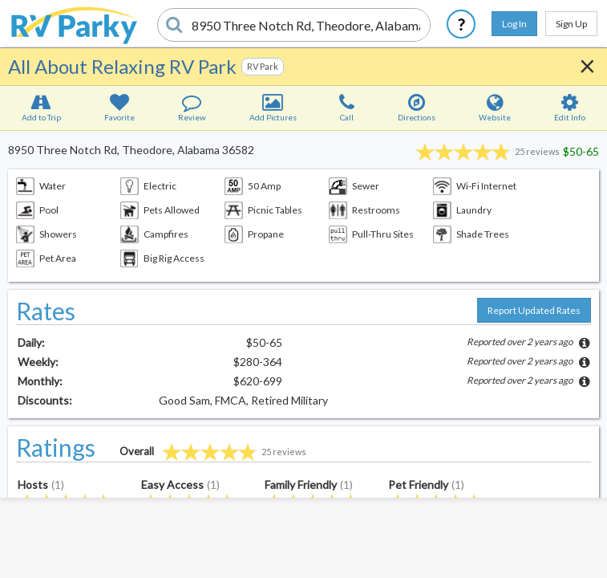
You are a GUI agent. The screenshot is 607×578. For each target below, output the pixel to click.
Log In (514, 24)
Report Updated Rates (534, 310)
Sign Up (571, 24)
